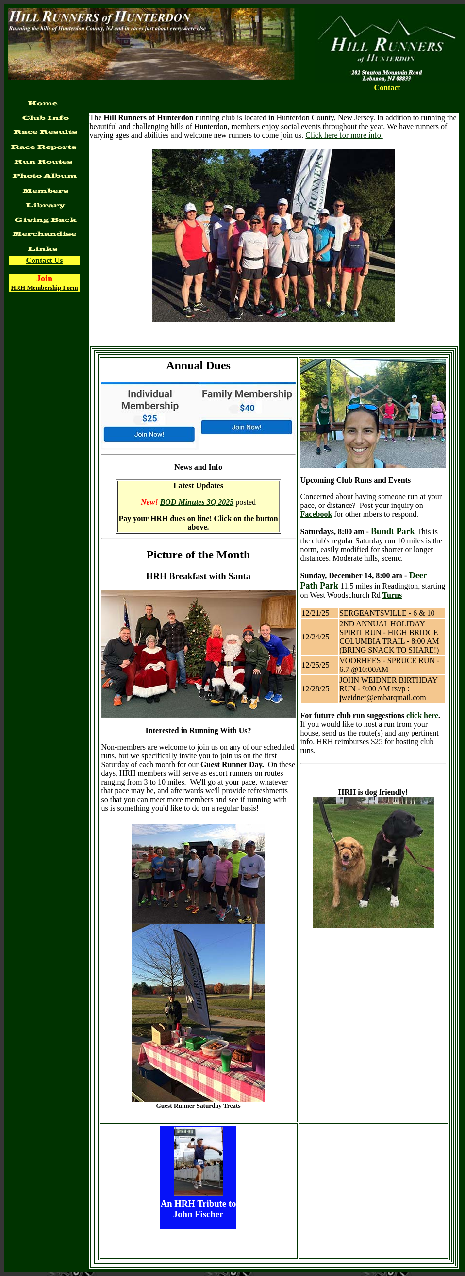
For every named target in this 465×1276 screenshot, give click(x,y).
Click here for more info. (344, 135)
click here (422, 715)
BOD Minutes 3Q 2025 (197, 502)
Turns (392, 595)
